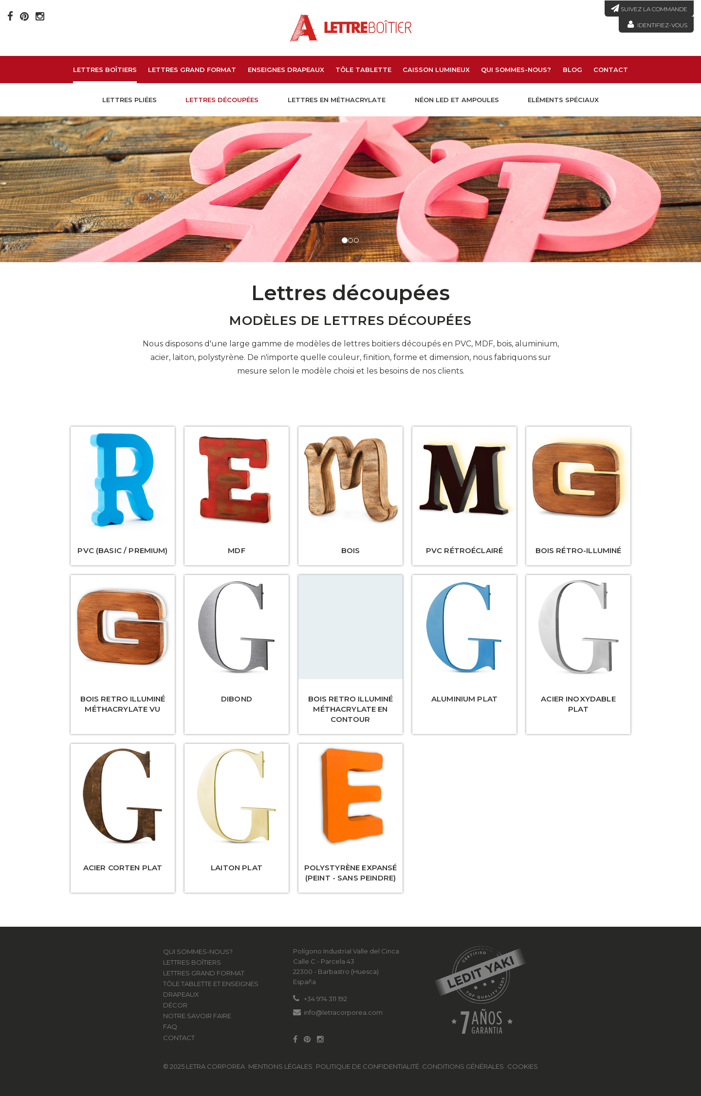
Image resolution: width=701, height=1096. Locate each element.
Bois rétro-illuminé (578, 550)
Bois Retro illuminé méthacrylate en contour (350, 709)
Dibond (236, 698)
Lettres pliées (129, 100)
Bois (350, 550)
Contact (610, 69)
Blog (572, 69)
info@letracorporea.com (343, 1012)
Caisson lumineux (436, 69)
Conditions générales (463, 1066)
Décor (175, 1005)
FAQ (170, 1026)
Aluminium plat (464, 698)
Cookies (522, 1066)
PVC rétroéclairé (464, 550)
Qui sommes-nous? (516, 69)
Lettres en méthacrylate (337, 100)
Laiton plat (236, 867)
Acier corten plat (123, 867)
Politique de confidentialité (367, 1066)
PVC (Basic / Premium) (122, 550)
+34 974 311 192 (325, 999)
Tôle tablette (363, 69)
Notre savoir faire (197, 1016)
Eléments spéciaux (563, 100)
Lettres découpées (221, 100)
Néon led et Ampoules (457, 100)
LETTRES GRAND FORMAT (192, 69)
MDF (236, 550)
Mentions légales (280, 1066)
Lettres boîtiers (105, 69)
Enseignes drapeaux (286, 69)
